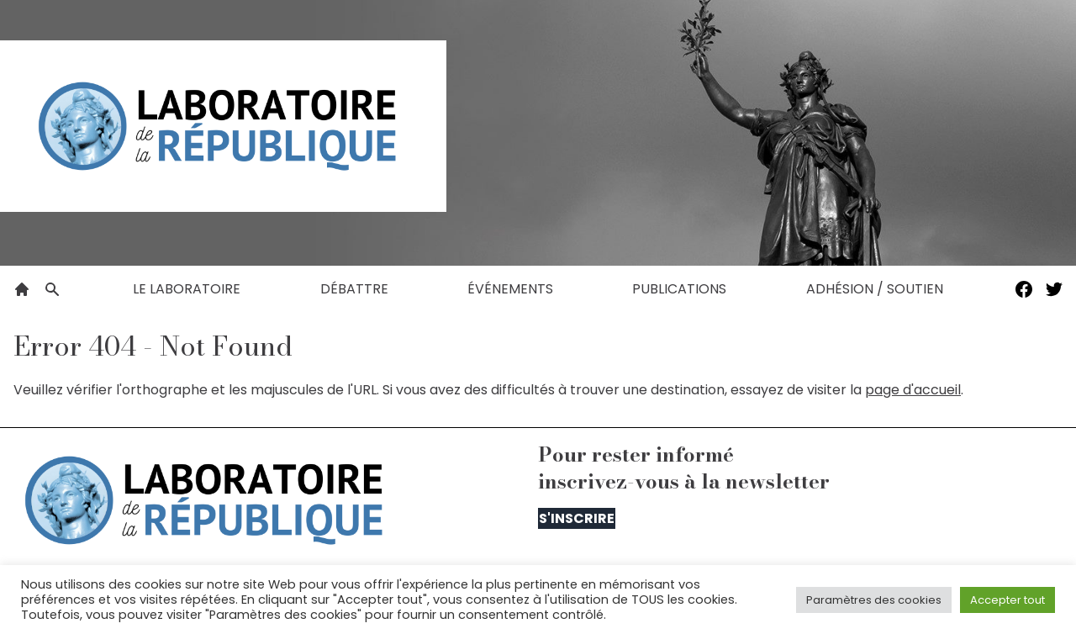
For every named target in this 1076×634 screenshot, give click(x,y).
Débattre (354, 289)
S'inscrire (576, 518)
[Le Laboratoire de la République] (223, 126)
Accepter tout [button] (1007, 600)
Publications (679, 289)
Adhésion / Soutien (874, 289)
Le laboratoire (186, 289)
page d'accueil (913, 389)
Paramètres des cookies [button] (874, 600)
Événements (510, 289)
